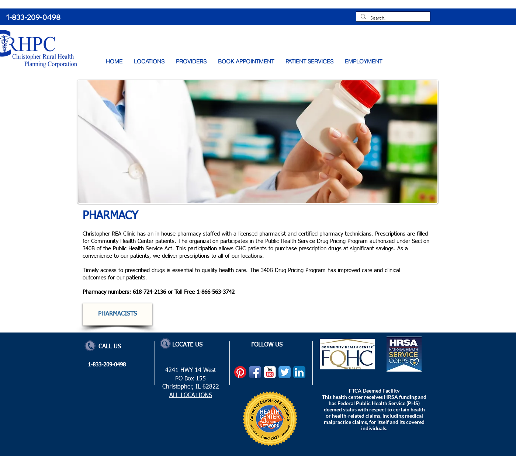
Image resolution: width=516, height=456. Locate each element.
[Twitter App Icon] (284, 372)
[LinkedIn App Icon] (299, 372)
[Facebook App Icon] (255, 372)
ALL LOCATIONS (190, 395)
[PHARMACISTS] (117, 314)
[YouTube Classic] (270, 372)
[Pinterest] (240, 372)
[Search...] (392, 18)
